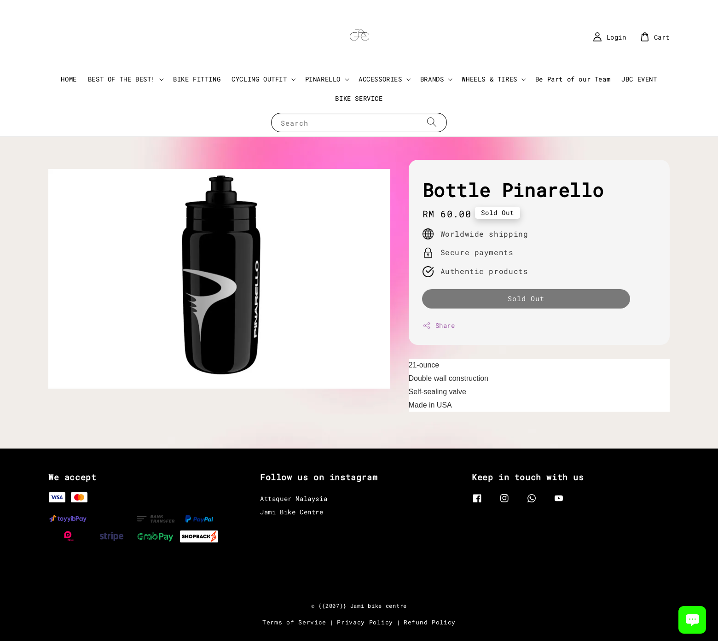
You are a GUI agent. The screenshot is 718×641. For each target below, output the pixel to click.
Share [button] (439, 325)
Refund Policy (430, 622)
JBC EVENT (639, 79)
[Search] (431, 122)
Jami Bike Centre (292, 511)
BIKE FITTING (196, 79)
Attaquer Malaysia (293, 499)
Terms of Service (294, 622)
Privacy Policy (365, 622)
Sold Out (526, 298)
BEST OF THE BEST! (121, 79)
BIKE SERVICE (358, 98)
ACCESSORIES (380, 79)
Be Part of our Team (572, 79)
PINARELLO (323, 79)
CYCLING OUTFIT (259, 79)
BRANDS (432, 79)
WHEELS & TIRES (489, 79)
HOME (68, 79)
